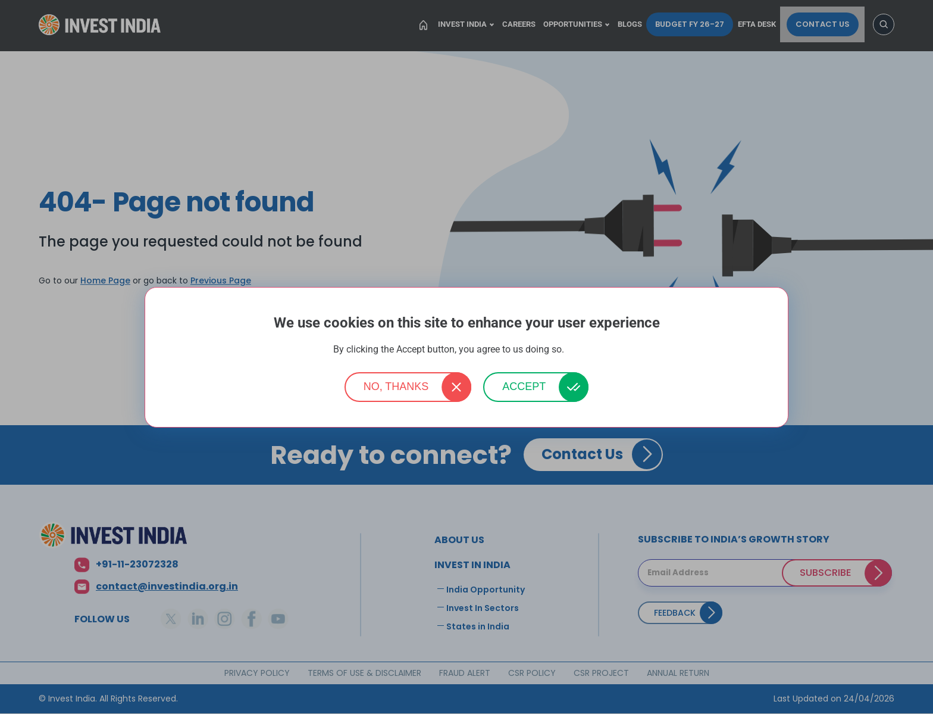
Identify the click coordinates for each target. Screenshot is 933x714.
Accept (524, 386)
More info (583, 349)
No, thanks (396, 386)
